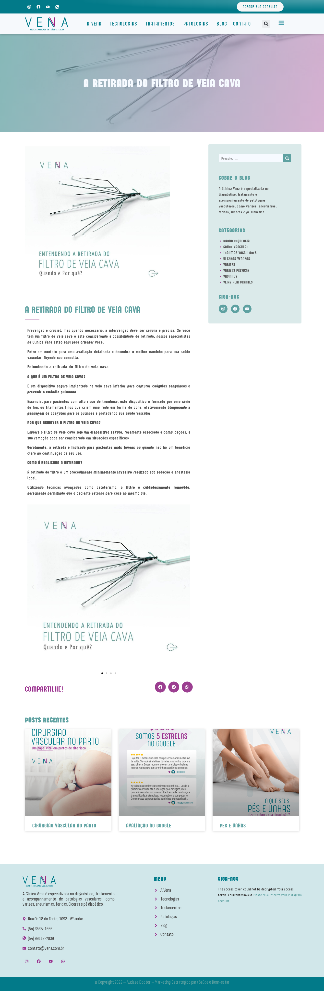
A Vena (95, 24)
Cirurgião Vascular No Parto (64, 825)
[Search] (287, 158)
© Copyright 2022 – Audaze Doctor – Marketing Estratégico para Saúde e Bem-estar (162, 982)
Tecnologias (125, 24)
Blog (222, 24)
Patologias (197, 24)
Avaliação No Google (148, 825)
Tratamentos (162, 24)
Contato (242, 24)
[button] (266, 24)
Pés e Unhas (233, 825)
